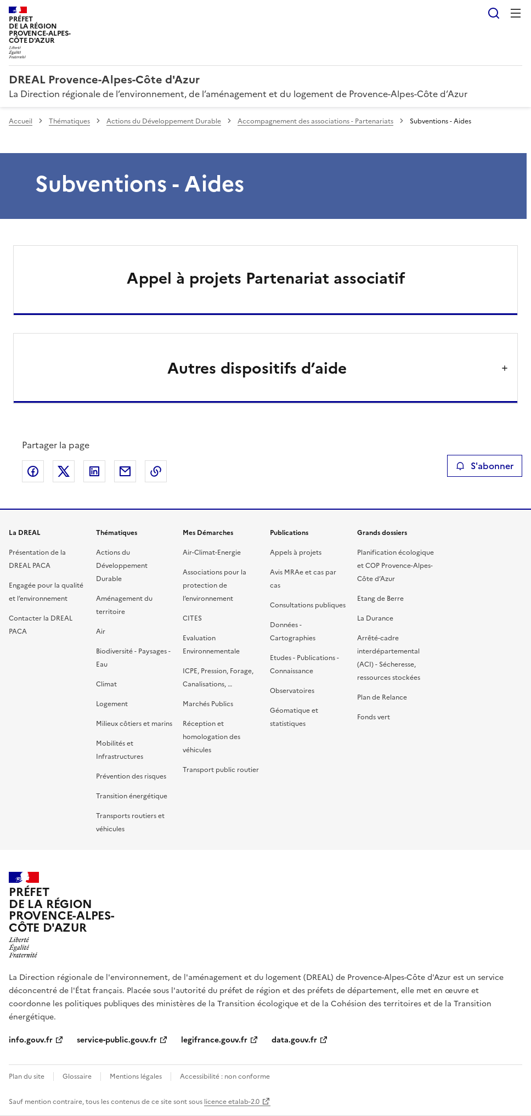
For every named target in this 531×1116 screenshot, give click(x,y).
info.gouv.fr (31, 1040)
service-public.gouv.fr (117, 1040)
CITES (192, 618)
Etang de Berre (380, 599)
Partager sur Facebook (33, 471)
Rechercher (494, 13)
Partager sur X (64, 471)
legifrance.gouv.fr (214, 1040)
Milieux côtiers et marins (134, 724)
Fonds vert (373, 717)
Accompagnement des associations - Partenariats (315, 121)
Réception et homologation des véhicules (211, 737)
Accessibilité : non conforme (225, 1076)
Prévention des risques (131, 776)
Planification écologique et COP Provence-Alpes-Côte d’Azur (395, 566)
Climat (106, 684)
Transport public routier (221, 770)
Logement (112, 704)
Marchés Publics (208, 704)
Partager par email (125, 471)
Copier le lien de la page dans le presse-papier (156, 471)
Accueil (20, 121)
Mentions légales (136, 1076)
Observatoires (292, 691)
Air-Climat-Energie (212, 552)
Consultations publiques (308, 605)
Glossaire (77, 1076)
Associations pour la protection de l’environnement (214, 585)
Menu (516, 13)
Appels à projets (295, 552)
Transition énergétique (131, 796)
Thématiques (69, 121)
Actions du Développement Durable (163, 121)
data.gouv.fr (294, 1040)
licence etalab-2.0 (231, 1102)
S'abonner (484, 465)
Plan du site (26, 1076)
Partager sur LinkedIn (94, 471)
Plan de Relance (382, 697)
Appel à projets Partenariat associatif (266, 278)
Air (100, 631)
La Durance (375, 618)
